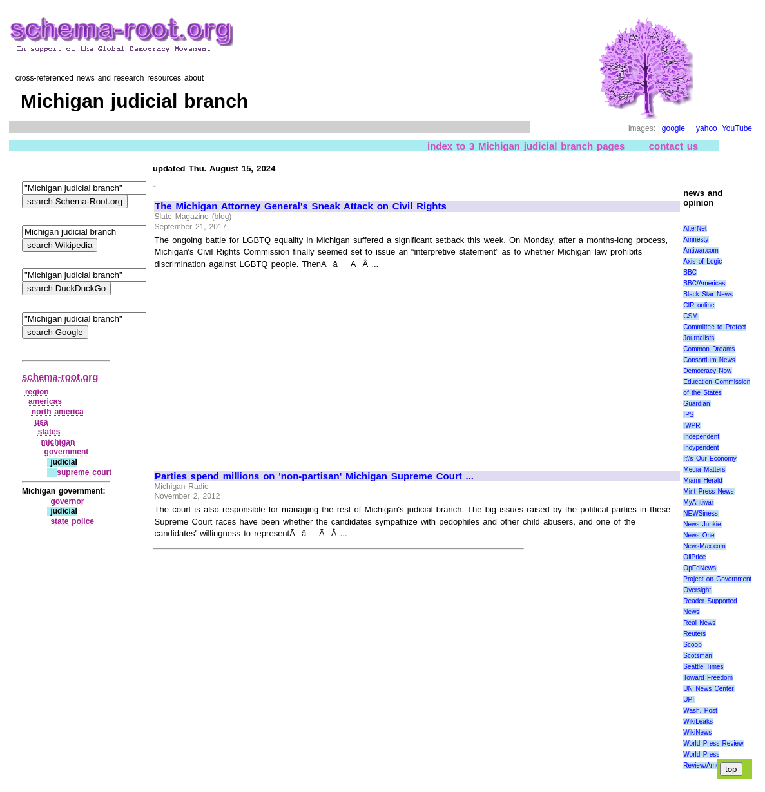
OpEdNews (699, 568)
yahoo (706, 128)
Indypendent (701, 447)
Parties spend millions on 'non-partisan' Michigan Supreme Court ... (314, 476)
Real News (699, 622)
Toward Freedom (708, 677)
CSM (690, 316)
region (37, 391)
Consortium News (709, 359)
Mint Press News (708, 491)
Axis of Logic (702, 261)
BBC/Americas (704, 283)
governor (67, 501)
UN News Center (708, 688)
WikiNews (697, 732)
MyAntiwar (698, 502)
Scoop (692, 644)
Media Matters (704, 469)
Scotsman (697, 655)
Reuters (694, 633)
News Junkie (702, 524)
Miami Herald (702, 480)
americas (45, 401)
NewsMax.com (704, 546)
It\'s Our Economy (709, 458)
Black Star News (708, 294)
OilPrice (694, 557)
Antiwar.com (700, 250)
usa (41, 422)
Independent (701, 436)
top (731, 769)
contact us (674, 145)
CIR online (698, 305)
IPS (688, 414)
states (49, 431)
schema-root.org (60, 376)
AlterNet (694, 228)
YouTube (737, 128)
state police (72, 521)
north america (58, 411)
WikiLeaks (698, 721)
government (66, 451)
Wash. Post (700, 710)
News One (698, 535)
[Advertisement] (263, 364)
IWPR (691, 425)
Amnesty (695, 239)
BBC (690, 272)
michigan (58, 442)
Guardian (696, 403)
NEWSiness (700, 513)
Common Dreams (709, 349)
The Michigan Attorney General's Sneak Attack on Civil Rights (301, 206)
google (673, 128)
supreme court (84, 472)
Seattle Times (703, 666)
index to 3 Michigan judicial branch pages (526, 145)
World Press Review (713, 743)
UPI (688, 699)
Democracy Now (707, 370)
